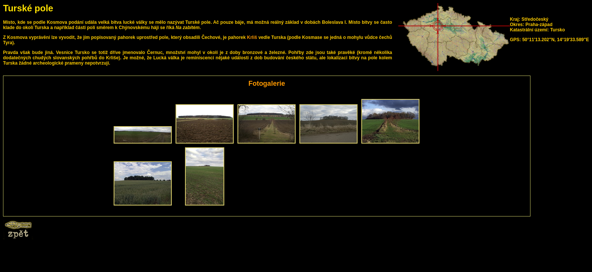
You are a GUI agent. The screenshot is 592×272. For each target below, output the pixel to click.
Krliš (252, 37)
